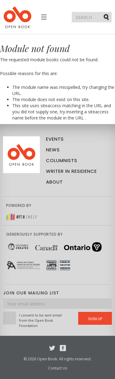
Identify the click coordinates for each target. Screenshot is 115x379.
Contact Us (57, 368)
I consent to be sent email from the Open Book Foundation (40, 320)
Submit (107, 17)
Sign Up (95, 318)
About (54, 182)
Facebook (63, 348)
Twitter (52, 348)
